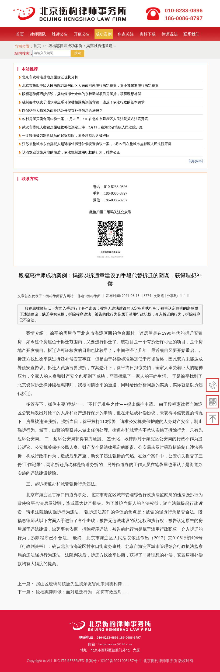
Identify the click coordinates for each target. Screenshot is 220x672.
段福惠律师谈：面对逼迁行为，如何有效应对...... (82, 591)
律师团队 (38, 34)
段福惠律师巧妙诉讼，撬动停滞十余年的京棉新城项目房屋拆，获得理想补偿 (81, 94)
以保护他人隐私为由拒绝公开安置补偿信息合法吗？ (62, 110)
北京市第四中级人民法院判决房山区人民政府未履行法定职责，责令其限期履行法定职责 (90, 85)
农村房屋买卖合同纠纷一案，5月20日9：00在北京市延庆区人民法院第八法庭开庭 (85, 119)
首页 (20, 34)
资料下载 (147, 34)
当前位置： (24, 46)
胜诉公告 (60, 34)
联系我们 (191, 34)
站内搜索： (24, 53)
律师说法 (170, 34)
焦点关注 (126, 34)
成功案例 (104, 34)
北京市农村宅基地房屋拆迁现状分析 (50, 77)
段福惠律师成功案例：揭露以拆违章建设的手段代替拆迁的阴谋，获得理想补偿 (82, 46)
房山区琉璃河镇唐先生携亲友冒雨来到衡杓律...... (82, 583)
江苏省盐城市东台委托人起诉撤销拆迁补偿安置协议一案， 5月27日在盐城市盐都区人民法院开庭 (97, 144)
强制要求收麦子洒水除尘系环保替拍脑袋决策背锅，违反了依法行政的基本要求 (83, 102)
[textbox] (51, 53)
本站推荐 (30, 69)
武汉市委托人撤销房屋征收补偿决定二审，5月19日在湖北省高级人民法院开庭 (82, 127)
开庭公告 (82, 34)
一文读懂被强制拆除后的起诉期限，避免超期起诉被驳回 (66, 136)
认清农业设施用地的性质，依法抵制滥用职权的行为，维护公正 (71, 152)
